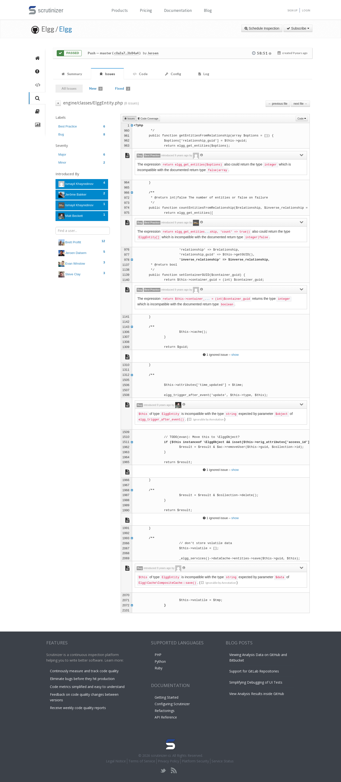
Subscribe (298, 28)
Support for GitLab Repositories (254, 671)
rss (174, 770)
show (235, 354)
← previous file (277, 103)
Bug (81, 134)
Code (301, 118)
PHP (158, 654)
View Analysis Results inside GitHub (256, 693)
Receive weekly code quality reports (78, 707)
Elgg (65, 29)
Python (160, 661)
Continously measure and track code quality (84, 671)
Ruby (158, 668)
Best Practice (81, 126)
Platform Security (195, 761)
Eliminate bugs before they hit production (82, 678)
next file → (300, 103)
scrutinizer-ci (161, 755)
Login (306, 10)
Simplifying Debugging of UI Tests (255, 682)
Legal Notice (116, 761)
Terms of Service (141, 761)
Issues (129, 118)
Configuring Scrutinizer (172, 704)
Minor (81, 162)
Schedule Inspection (262, 28)
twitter (163, 770)
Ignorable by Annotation (206, 419)
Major (81, 154)
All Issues (69, 88)
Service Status (223, 761)
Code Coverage (148, 118)
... (207, 232)
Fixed (122, 88)
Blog (208, 10)
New (96, 88)
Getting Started (166, 697)
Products (119, 10)
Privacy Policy (168, 761)
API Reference (166, 717)
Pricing (146, 10)
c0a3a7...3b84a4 (126, 53)
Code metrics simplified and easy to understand (87, 686)
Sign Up (292, 10)
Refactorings (164, 710)
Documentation (178, 10)
